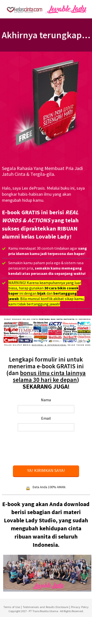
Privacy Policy (80, 607)
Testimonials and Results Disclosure (46, 607)
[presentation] (50, 448)
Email (46, 418)
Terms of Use (11, 607)
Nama (46, 399)
